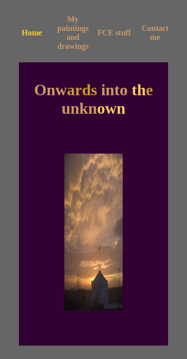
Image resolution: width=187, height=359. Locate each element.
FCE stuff (114, 32)
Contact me (155, 32)
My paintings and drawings (73, 32)
